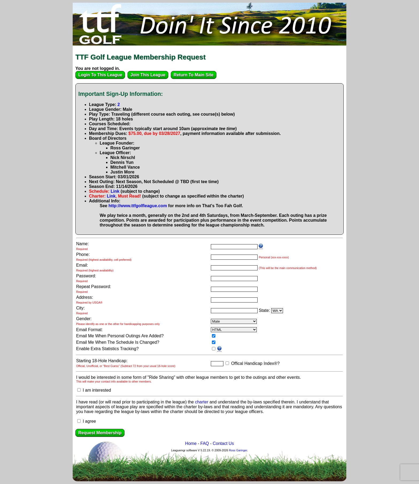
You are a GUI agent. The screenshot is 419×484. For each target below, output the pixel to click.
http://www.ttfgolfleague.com (137, 205)
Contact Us (223, 443)
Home (191, 443)
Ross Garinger (238, 450)
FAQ (204, 443)
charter (201, 402)
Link (115, 191)
